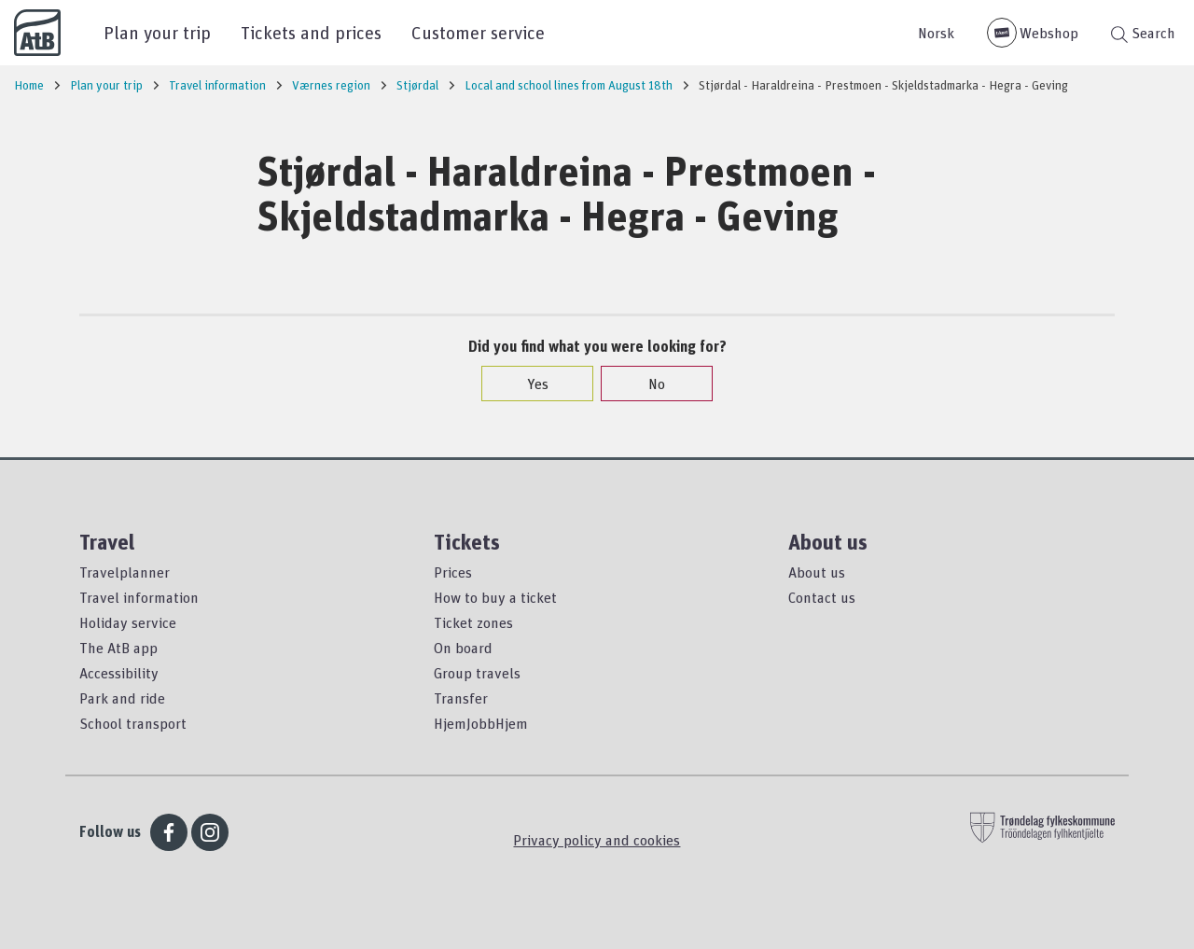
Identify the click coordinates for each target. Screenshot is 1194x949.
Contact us (821, 597)
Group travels (477, 672)
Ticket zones (473, 622)
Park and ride (122, 698)
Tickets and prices (311, 32)
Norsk (936, 32)
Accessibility (119, 672)
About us (816, 572)
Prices (453, 572)
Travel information (139, 597)
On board (463, 647)
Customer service (478, 32)
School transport (133, 723)
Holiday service (127, 622)
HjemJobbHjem (481, 723)
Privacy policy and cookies (596, 839)
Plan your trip (157, 32)
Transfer (461, 698)
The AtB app (118, 647)
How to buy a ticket (495, 597)
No (647, 383)
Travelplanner (124, 572)
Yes (528, 383)
